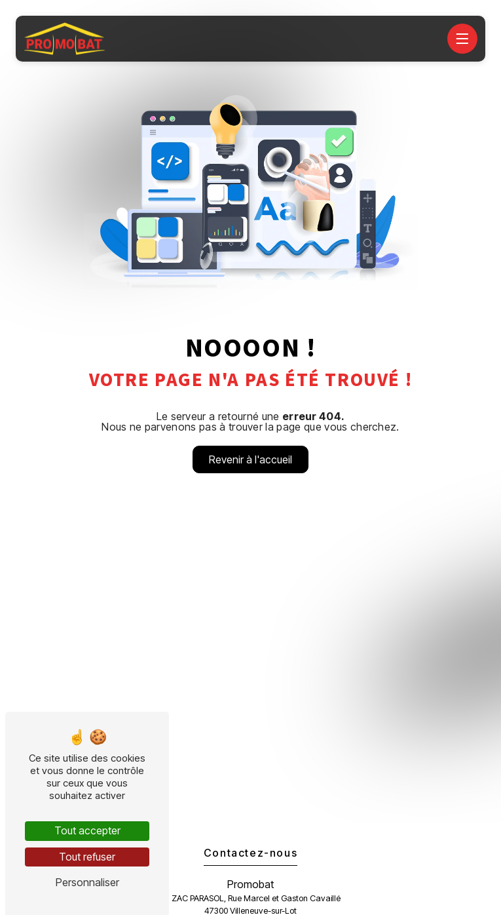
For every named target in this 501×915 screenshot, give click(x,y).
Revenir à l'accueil (250, 459)
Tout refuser (87, 856)
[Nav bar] (462, 39)
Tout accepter (87, 830)
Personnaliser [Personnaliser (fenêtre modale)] (87, 882)
